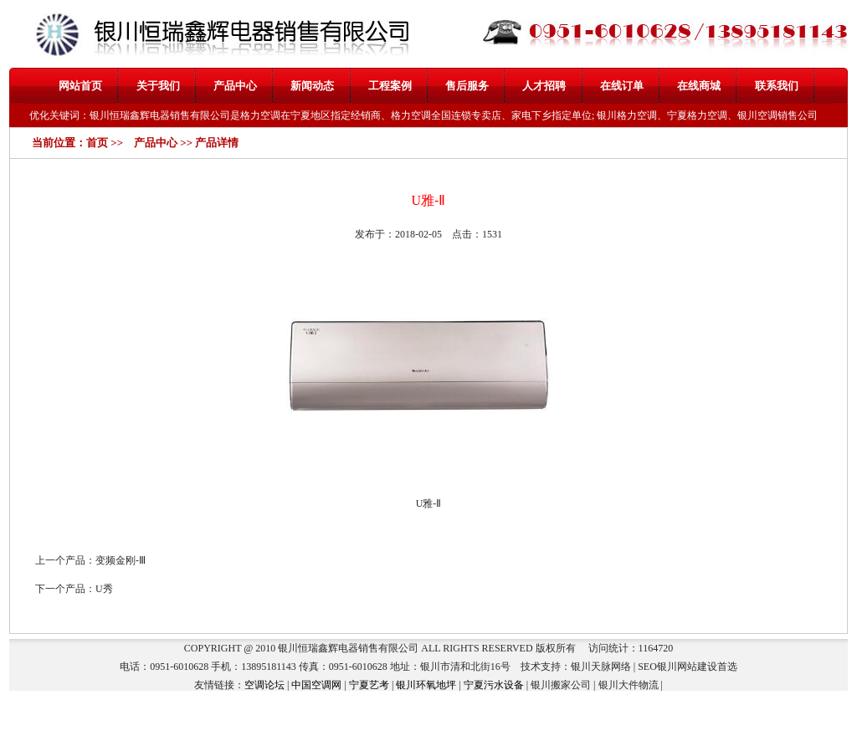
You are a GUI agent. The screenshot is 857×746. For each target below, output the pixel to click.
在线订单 (622, 85)
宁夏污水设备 (494, 685)
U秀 (104, 589)
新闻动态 (312, 85)
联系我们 (776, 85)
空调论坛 (264, 685)
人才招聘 (544, 85)
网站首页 (80, 85)
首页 (97, 142)
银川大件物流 (628, 685)
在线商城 (699, 85)
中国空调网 (316, 685)
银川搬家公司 (561, 685)
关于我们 (158, 85)
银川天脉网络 (601, 666)
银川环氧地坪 (426, 685)
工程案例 (390, 85)
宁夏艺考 (369, 685)
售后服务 (467, 85)
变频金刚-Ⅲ (120, 560)
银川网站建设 (687, 666)
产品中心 (235, 85)
